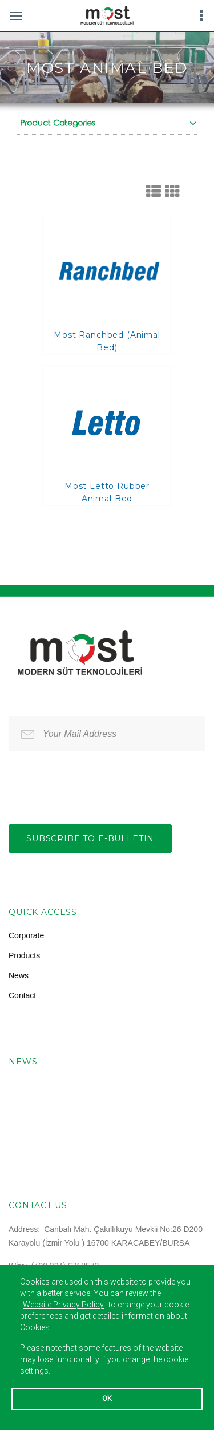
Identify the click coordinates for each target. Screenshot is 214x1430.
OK (107, 1398)
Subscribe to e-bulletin (90, 838)
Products (24, 955)
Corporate (26, 935)
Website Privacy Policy (63, 1304)
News (19, 975)
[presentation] (95, 785)
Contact (22, 995)
